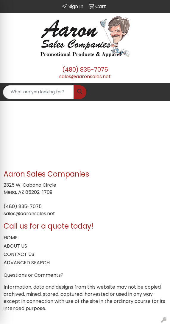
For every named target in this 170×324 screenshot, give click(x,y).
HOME (11, 237)
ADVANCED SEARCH (27, 262)
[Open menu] (158, 92)
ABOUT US (15, 246)
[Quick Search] (38, 92)
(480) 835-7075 (85, 69)
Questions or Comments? (33, 275)
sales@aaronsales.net (85, 76)
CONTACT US (19, 254)
